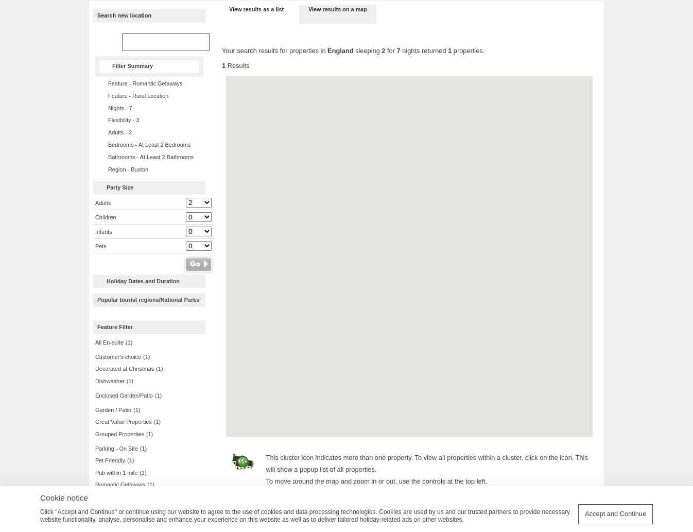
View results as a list (256, 9)
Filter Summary (132, 66)
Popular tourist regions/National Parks (148, 300)
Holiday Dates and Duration (143, 281)
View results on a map (337, 9)
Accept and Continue (615, 514)
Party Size (120, 188)
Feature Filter (115, 327)
